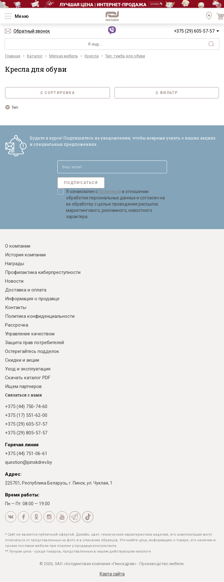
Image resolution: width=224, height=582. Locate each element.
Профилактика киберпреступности (43, 272)
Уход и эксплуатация (27, 369)
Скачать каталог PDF (27, 377)
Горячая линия (22, 445)
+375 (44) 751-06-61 (26, 453)
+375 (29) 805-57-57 (26, 433)
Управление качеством (30, 334)
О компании (17, 246)
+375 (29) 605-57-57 (194, 31)
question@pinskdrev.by (28, 462)
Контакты (15, 307)
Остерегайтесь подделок (32, 351)
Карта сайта (112, 573)
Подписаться (81, 183)
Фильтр (166, 93)
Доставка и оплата (25, 290)
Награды (14, 263)
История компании (25, 255)
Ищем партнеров (23, 386)
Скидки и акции (22, 360)
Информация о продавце (32, 298)
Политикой (110, 191)
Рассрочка (16, 325)
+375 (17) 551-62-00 (26, 415)
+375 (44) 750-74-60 (26, 406)
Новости (14, 281)
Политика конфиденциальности (40, 316)
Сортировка (57, 93)
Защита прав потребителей (34, 342)
